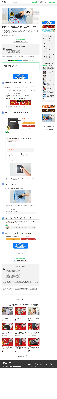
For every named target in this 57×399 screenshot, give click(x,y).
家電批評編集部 (9, 49)
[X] (10, 60)
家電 (46, 38)
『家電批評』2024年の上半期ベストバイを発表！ (11, 65)
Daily (45, 65)
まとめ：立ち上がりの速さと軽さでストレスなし (49, 129)
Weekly (49, 65)
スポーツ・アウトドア (52, 54)
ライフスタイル (46, 59)
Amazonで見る (12, 259)
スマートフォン (52, 38)
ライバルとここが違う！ (7, 67)
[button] (6, 142)
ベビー (46, 51)
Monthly (52, 65)
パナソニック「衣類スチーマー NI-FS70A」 (10, 66)
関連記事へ (44, 131)
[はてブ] (19, 60)
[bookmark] (30, 60)
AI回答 (34, 2)
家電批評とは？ (42, 1)
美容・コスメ (52, 43)
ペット (52, 51)
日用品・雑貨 (46, 49)
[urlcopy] (25, 60)
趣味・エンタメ (52, 57)
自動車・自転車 (46, 57)
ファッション (46, 54)
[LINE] (14, 60)
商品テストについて (43, 2)
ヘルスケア (46, 46)
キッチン (52, 46)
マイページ (52, 2)
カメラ (46, 43)
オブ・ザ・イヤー (52, 59)
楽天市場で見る (28, 259)
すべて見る (48, 98)
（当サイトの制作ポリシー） (18, 36)
